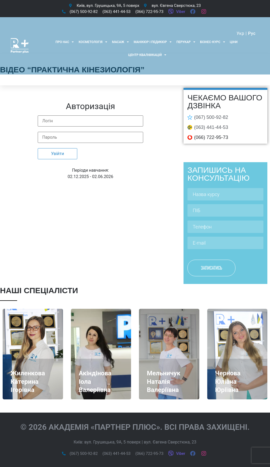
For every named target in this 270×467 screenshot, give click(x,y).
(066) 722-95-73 (211, 137)
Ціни (234, 42)
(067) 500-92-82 (211, 117)
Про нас (64, 42)
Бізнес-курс (212, 42)
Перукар (185, 42)
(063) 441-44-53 (211, 127)
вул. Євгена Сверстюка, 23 (170, 442)
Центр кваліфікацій (147, 55)
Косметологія (93, 42)
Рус (252, 33)
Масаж (120, 42)
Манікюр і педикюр (153, 42)
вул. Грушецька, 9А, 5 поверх (112, 442)
